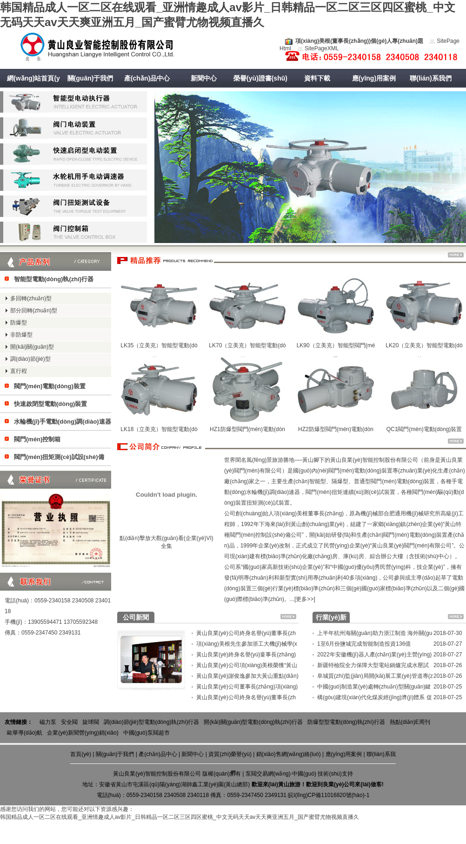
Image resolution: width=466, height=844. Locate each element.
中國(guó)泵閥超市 (146, 732)
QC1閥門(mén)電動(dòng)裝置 (424, 429)
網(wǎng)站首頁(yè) (33, 87)
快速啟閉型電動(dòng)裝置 (50, 403)
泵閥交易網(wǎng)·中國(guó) (281, 773)
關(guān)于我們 (90, 78)
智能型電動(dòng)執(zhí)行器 (53, 279)
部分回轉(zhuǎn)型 (33, 310)
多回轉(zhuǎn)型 (31, 298)
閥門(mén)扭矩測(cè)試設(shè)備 (59, 456)
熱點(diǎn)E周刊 (410, 722)
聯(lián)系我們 (430, 78)
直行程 (18, 371)
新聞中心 (204, 78)
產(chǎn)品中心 (147, 78)
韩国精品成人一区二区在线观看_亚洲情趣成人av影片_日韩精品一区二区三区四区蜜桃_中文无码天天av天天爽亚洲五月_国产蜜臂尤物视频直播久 (179, 817)
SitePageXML (322, 48)
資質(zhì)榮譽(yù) (230, 754)
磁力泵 (48, 722)
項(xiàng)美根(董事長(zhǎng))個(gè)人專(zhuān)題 (359, 41)
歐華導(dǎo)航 (24, 732)
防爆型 (18, 322)
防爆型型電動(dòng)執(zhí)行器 (346, 722)
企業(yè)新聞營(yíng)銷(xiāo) (82, 732)
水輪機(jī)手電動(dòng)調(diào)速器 (62, 421)
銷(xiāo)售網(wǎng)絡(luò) (288, 754)
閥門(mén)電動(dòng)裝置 (50, 386)
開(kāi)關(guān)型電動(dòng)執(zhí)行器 (253, 722)
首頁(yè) (80, 754)
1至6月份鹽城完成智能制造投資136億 (364, 644)
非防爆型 (21, 334)
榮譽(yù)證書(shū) (260, 78)
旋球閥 (90, 722)
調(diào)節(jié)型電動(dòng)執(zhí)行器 (151, 722)
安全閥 (69, 722)
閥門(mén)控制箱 (37, 439)
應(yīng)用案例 (374, 78)
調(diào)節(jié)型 (30, 359)
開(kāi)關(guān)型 (32, 347)
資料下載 (317, 78)
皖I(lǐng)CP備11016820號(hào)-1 (328, 795)
